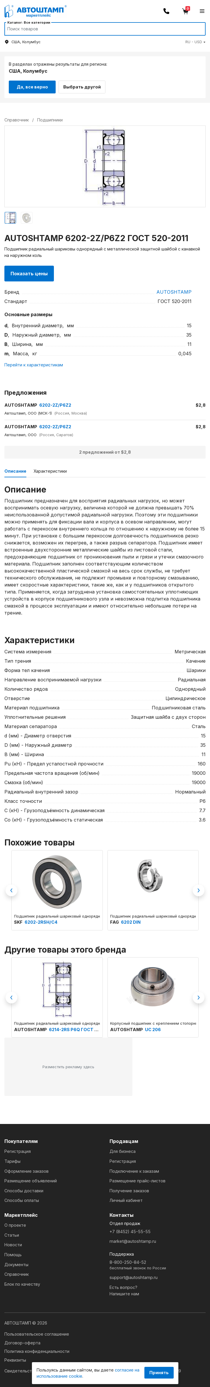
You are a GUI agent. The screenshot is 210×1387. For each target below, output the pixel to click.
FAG (115, 920)
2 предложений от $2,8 (105, 450)
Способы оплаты (21, 1198)
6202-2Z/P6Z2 (37, 403)
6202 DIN (131, 920)
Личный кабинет (126, 1198)
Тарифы (12, 1159)
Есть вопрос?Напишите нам (124, 1288)
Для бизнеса (123, 1149)
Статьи (11, 1233)
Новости (13, 1243)
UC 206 (153, 1027)
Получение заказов (129, 1188)
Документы (16, 1262)
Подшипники (50, 118)
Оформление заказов (26, 1169)
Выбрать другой (85, 85)
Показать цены (29, 272)
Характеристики (50, 469)
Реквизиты (15, 1358)
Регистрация (17, 1149)
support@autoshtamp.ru (134, 1275)
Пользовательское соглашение (36, 1332)
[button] (195, 42)
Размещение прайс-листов (137, 1179)
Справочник (16, 1272)
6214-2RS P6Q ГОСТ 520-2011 (81, 1027)
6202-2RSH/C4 (41, 920)
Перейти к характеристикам (33, 363)
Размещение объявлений (30, 1179)
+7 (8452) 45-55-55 (130, 1229)
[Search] (99, 29)
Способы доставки (23, 1188)
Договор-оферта (22, 1341)
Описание (15, 469)
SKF (18, 920)
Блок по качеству (22, 1282)
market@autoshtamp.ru (133, 1239)
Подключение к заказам (134, 1169)
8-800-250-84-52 (158, 1263)
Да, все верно (32, 85)
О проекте (15, 1223)
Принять (159, 1372)
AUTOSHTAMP (174, 290)
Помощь (13, 1252)
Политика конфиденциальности (36, 1349)
